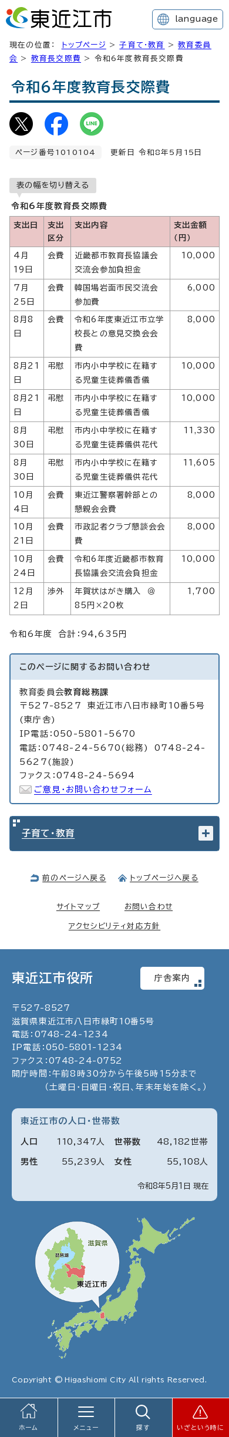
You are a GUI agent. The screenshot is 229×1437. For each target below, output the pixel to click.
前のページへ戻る (74, 878)
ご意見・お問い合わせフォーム (93, 789)
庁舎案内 (172, 978)
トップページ (84, 45)
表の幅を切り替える (52, 185)
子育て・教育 (141, 45)
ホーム (29, 1428)
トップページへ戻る (164, 878)
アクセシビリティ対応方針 (114, 926)
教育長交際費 (56, 58)
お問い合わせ (148, 906)
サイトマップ (78, 906)
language (196, 19)
